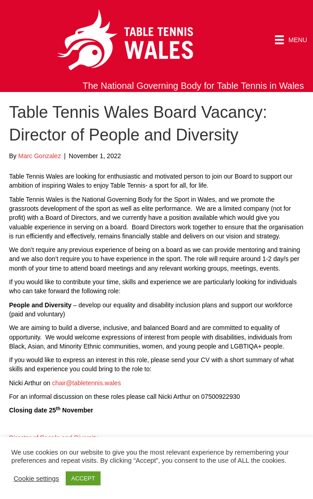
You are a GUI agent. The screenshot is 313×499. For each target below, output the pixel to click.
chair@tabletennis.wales (86, 383)
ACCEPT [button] (83, 478)
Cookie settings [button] (36, 478)
